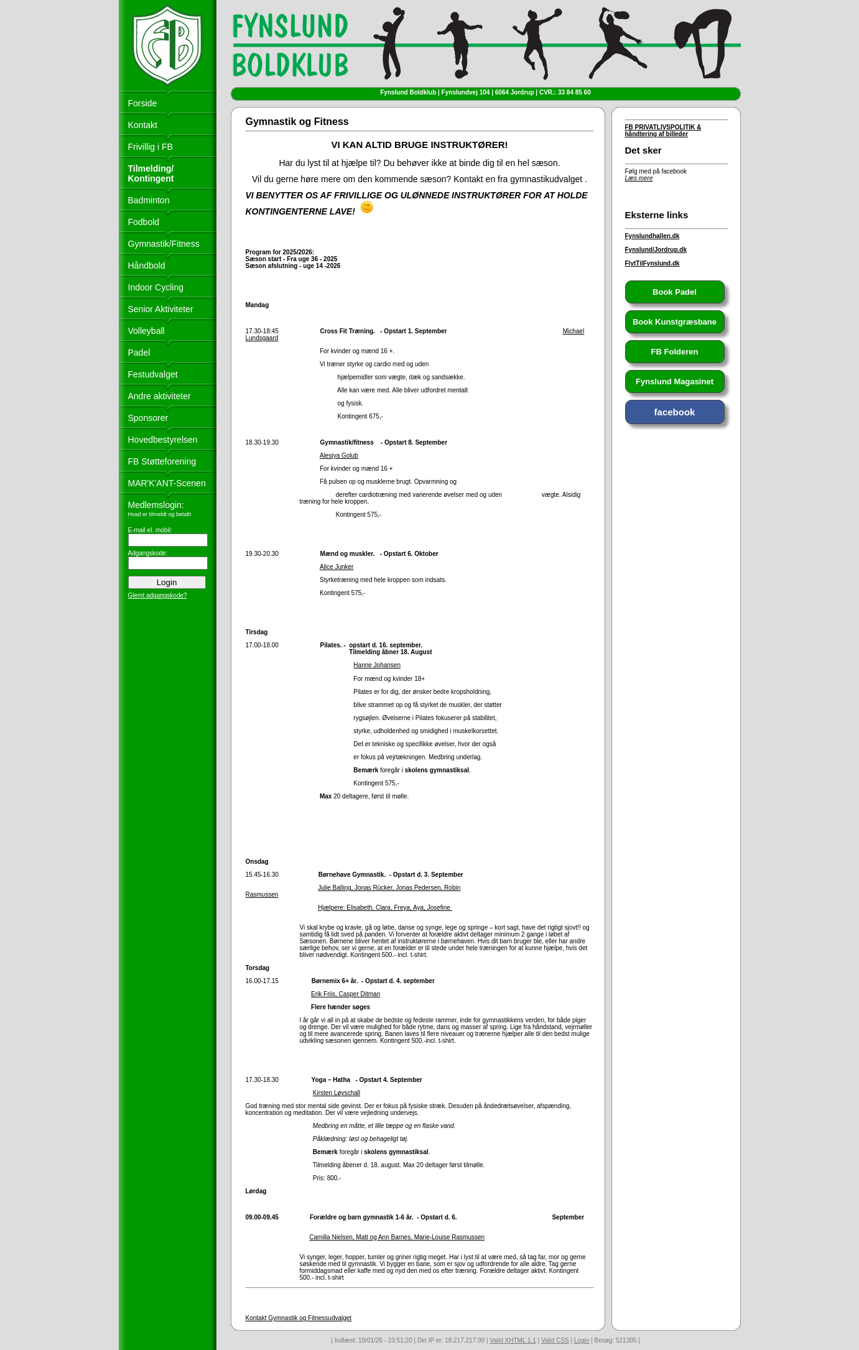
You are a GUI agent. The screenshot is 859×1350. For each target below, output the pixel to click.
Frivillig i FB (150, 147)
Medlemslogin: (156, 505)
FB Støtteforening (162, 461)
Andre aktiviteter (159, 396)
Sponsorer (148, 418)
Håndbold (146, 265)
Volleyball (146, 331)
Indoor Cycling (156, 287)
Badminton (149, 200)
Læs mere (639, 178)
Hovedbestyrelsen (163, 440)
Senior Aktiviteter (160, 309)
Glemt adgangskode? (157, 595)
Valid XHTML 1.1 (513, 1340)
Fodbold (144, 222)
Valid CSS (555, 1340)
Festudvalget (153, 374)
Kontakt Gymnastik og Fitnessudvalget (299, 1318)
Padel (139, 353)
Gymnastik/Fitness (164, 244)
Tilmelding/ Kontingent (151, 173)
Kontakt (142, 125)
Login (581, 1340)
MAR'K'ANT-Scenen (167, 483)
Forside (142, 103)
